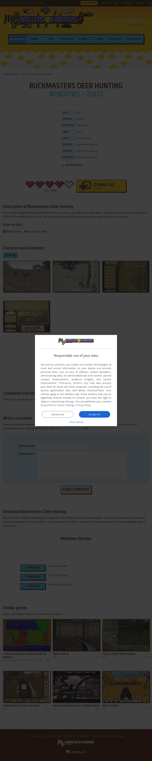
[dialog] (76, 380)
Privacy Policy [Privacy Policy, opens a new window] (83, 405)
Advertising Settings (62, 401)
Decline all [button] (57, 414)
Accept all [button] (94, 414)
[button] (76, 422)
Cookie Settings (66, 405)
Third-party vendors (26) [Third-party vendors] (73, 383)
